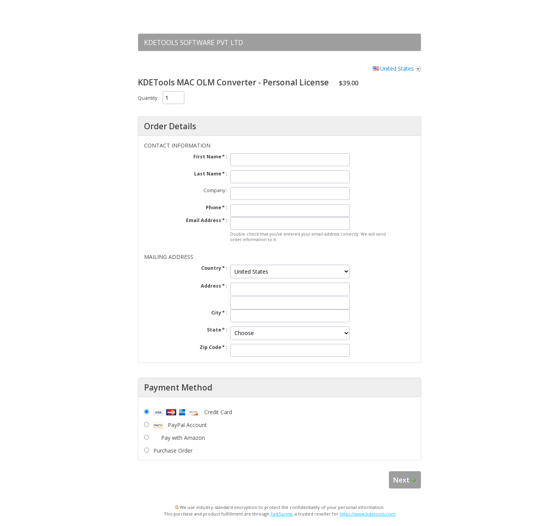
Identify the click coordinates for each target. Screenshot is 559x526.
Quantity (147, 98)
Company (214, 190)
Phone (213, 207)
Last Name (207, 173)
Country (211, 268)
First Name (207, 156)
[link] (399, 16)
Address (211, 286)
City (216, 312)
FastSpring (281, 514)
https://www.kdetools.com (368, 514)
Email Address (203, 220)
